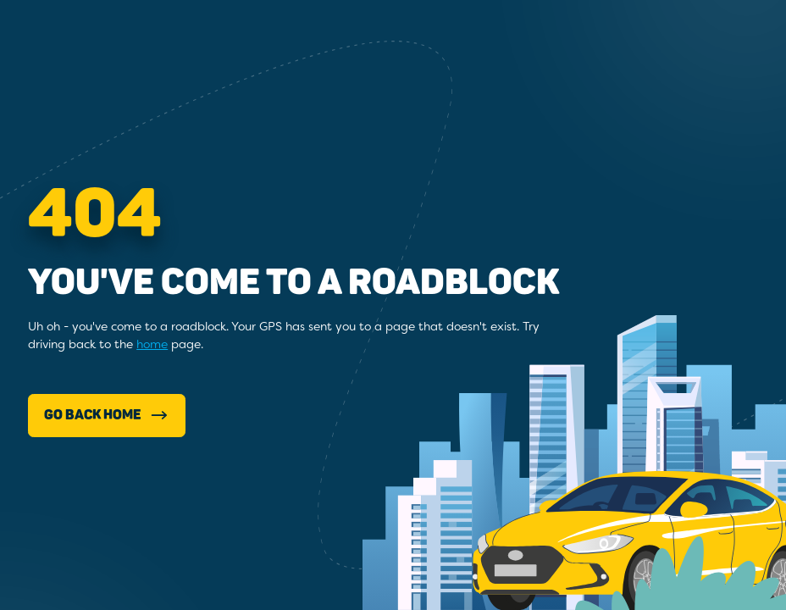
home (152, 344)
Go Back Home (107, 415)
